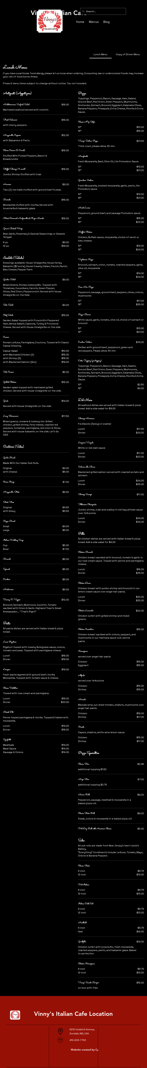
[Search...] (103, 11)
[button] (128, 3)
